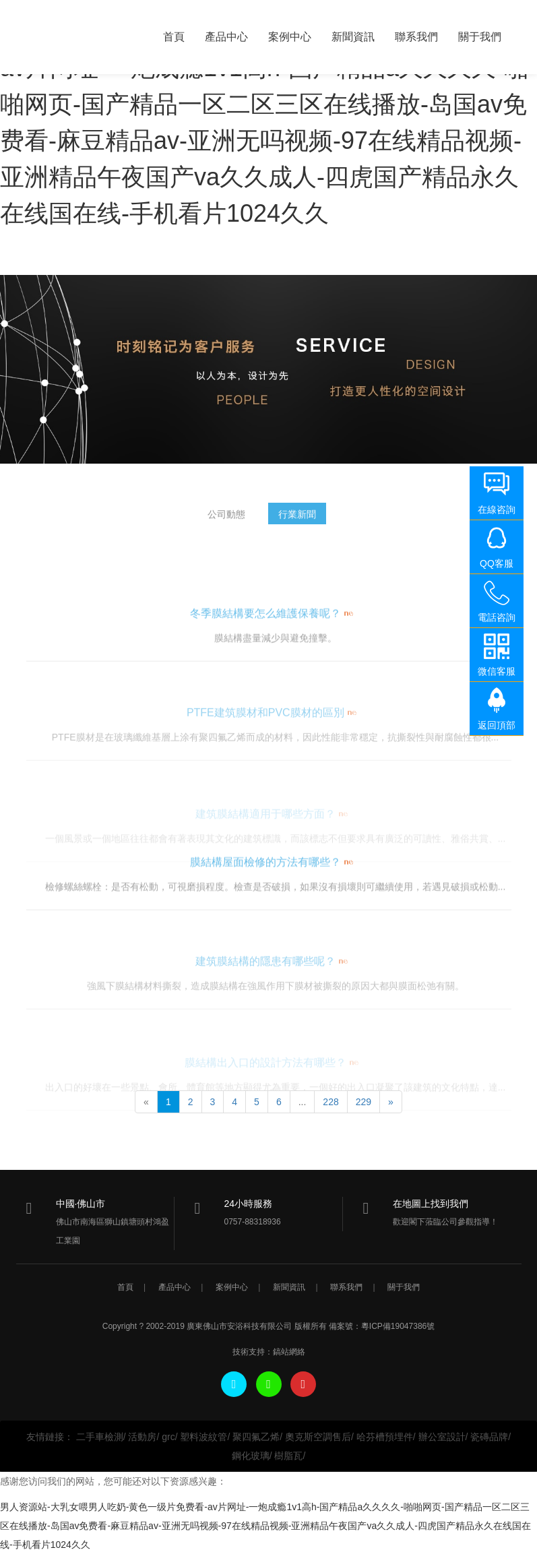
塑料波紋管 (203, 1436)
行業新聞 (297, 519)
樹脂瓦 (288, 1455)
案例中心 (289, 36)
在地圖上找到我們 (430, 1203)
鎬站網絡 (289, 1352)
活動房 (142, 1436)
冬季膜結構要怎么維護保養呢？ (265, 642)
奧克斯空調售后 (318, 1436)
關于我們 (479, 36)
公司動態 (226, 519)
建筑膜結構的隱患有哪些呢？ (265, 989)
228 (330, 1101)
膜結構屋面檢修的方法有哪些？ (265, 890)
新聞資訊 (353, 36)
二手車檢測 (99, 1436)
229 (363, 1101)
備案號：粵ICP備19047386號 (382, 1326)
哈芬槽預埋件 (384, 1436)
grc (168, 1436)
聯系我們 (416, 36)
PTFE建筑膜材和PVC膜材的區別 (265, 740)
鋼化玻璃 (251, 1455)
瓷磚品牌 (489, 1436)
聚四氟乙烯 (256, 1436)
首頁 (174, 36)
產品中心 (226, 36)
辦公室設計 (442, 1436)
